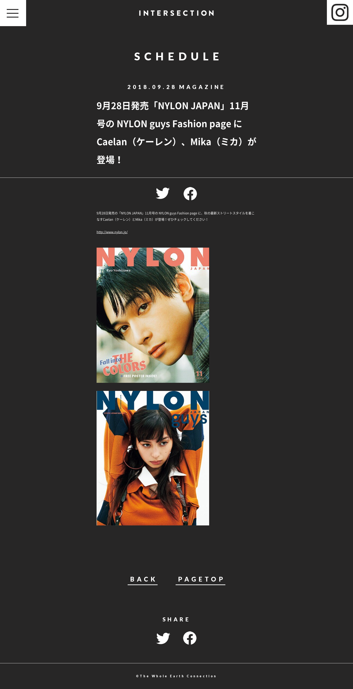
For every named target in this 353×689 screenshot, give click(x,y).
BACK (144, 579)
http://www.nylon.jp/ (112, 232)
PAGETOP (201, 579)
